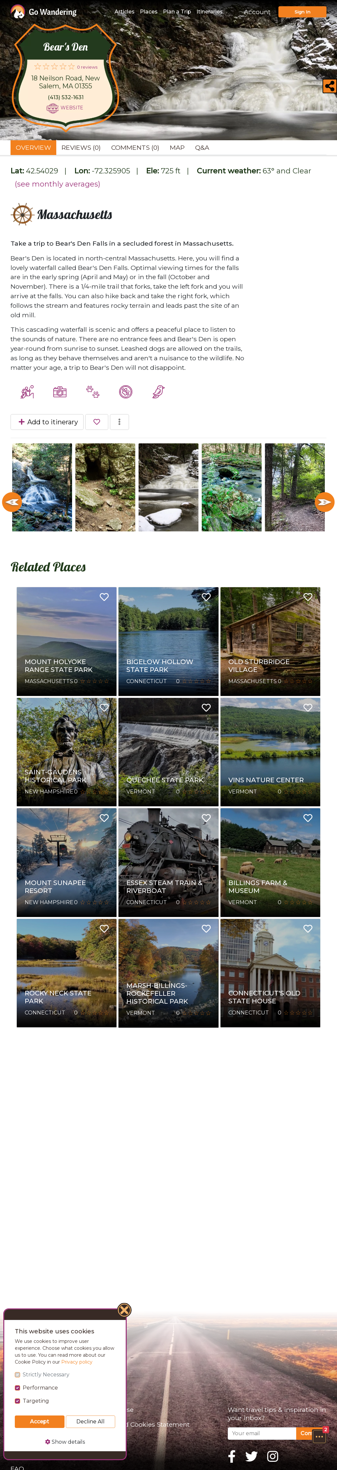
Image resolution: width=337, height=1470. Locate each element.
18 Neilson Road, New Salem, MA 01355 (65, 82)
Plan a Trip (177, 12)
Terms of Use (113, 1410)
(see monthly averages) (57, 184)
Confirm (311, 1433)
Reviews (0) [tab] (81, 147)
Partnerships (31, 1439)
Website (72, 108)
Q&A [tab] (202, 147)
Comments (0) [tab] (135, 147)
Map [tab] (177, 147)
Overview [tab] (33, 147)
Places (149, 12)
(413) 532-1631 (66, 97)
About (20, 1410)
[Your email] (262, 1433)
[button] (319, 1436)
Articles (125, 12)
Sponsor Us (29, 1424)
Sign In (302, 11)
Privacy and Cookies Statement (141, 1424)
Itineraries (209, 12)
